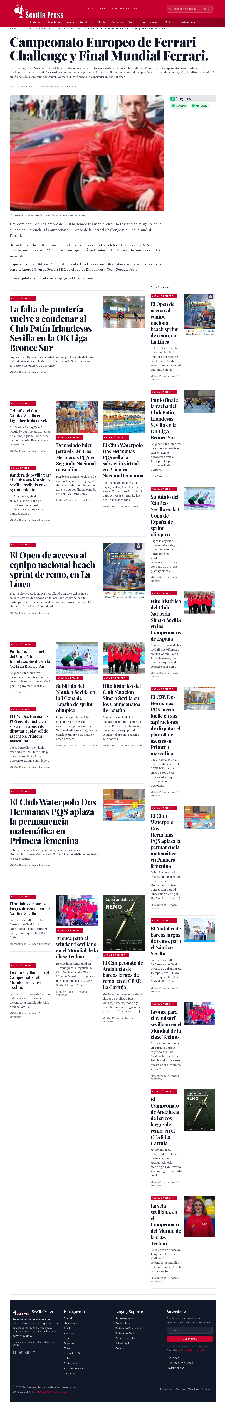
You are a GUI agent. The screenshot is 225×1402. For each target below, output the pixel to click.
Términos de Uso (125, 1338)
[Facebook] (14, 1352)
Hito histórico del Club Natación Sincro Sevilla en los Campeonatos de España (122, 697)
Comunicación (150, 22)
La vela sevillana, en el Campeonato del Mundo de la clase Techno (29, 980)
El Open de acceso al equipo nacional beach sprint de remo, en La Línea (164, 323)
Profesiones (187, 22)
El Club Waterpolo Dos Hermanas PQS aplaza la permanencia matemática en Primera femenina (166, 840)
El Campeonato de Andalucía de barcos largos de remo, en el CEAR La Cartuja (123, 974)
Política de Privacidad (128, 1328)
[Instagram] (27, 1352)
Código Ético (123, 1323)
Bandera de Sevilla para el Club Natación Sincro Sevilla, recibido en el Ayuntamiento (30, 482)
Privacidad (166, 1389)
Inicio (13, 28)
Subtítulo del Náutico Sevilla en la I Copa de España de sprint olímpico (75, 697)
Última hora (53, 22)
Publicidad (173, 1357)
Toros (132, 22)
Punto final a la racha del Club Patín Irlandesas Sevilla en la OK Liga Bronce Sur (30, 659)
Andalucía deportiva (69, 28)
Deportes (117, 22)
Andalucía (86, 22)
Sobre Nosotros (124, 1318)
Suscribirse (190, 1338)
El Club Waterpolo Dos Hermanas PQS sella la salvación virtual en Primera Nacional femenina (123, 460)
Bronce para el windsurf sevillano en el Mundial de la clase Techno (77, 947)
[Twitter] (21, 1352)
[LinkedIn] (33, 1352)
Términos (193, 1389)
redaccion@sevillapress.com (52, 1391)
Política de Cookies (126, 1333)
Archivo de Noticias (75, 1368)
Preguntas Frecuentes (180, 1362)
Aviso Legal (122, 1343)
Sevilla (70, 22)
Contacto (120, 1348)
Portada (35, 22)
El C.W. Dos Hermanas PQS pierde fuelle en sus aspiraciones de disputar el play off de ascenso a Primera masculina (29, 729)
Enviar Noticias (175, 1367)
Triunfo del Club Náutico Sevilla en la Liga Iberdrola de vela (29, 415)
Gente (102, 22)
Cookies (180, 1389)
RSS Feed (70, 1373)
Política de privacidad (192, 1350)
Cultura (169, 22)
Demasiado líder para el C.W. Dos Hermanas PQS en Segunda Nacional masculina (76, 457)
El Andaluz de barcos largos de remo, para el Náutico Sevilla (30, 908)
